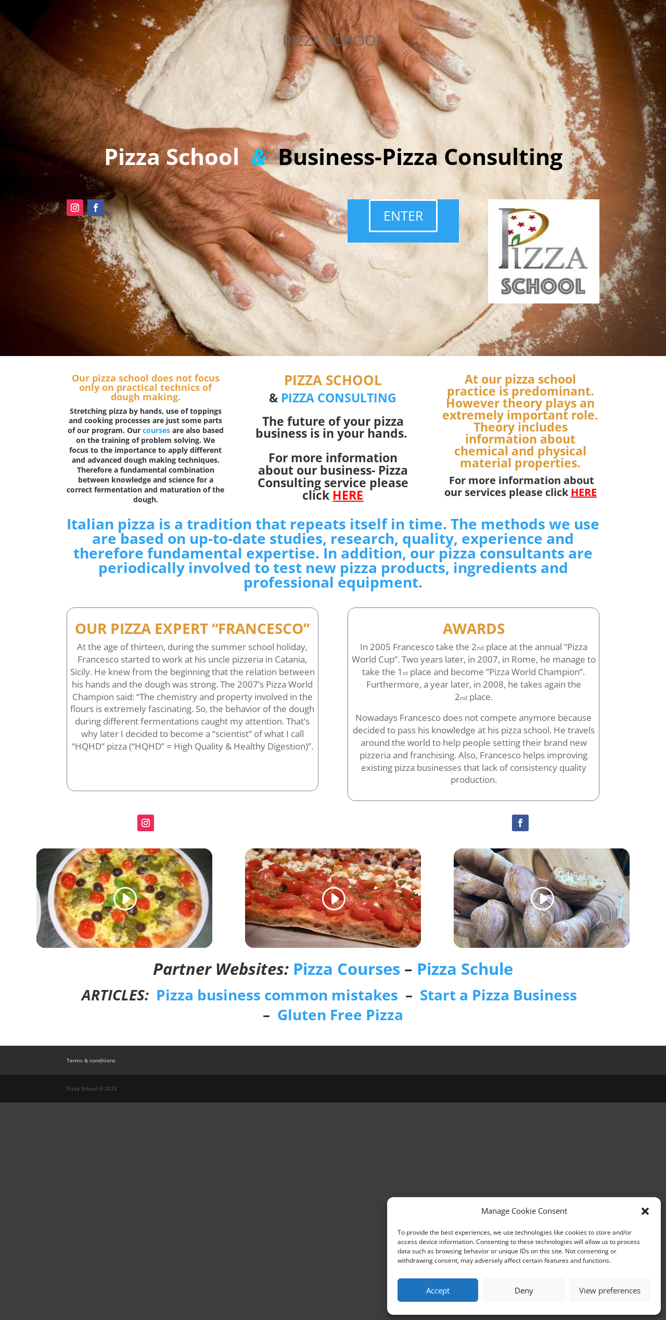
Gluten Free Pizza (340, 1014)
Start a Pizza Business (498, 995)
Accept (438, 1290)
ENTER (403, 215)
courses (156, 430)
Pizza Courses (346, 969)
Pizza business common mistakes (277, 995)
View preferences (610, 1290)
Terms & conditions (91, 1060)
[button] (645, 1211)
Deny (524, 1290)
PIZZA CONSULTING (338, 397)
